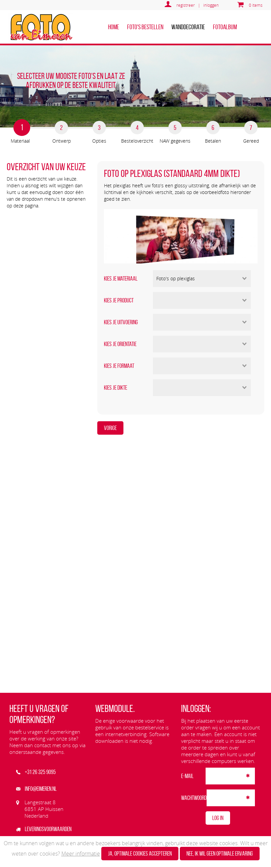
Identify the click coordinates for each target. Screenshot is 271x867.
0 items (256, 5)
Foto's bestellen (145, 27)
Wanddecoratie (188, 27)
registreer (185, 5)
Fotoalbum (225, 27)
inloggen (211, 5)
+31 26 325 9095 (36, 772)
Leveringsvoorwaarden (43, 829)
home (113, 27)
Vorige (110, 428)
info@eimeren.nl (36, 788)
